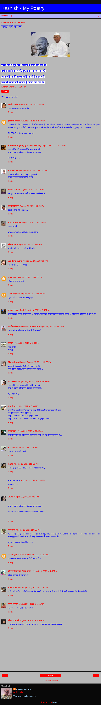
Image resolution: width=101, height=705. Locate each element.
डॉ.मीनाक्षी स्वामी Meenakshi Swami (23, 326)
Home (50, 675)
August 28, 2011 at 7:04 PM (27, 343)
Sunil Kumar (14, 189)
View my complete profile (24, 696)
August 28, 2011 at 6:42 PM (51, 326)
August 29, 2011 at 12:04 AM (37, 381)
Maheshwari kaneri (17, 362)
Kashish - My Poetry (22, 8)
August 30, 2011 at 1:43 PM (32, 620)
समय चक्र (12, 431)
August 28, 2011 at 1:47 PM (32, 121)
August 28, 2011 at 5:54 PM (33, 294)
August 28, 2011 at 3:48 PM (29, 244)
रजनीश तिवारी (13, 206)
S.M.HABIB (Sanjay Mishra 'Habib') (24, 145)
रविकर (11, 343)
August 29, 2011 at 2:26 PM (26, 464)
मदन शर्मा (11, 530)
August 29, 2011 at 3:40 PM (32, 480)
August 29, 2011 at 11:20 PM (35, 587)
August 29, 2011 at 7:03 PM (37, 555)
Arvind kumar (14, 222)
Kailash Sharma (23, 689)
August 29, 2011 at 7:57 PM (45, 571)
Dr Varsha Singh (16, 381)
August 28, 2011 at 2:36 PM (33, 189)
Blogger (55, 702)
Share (5, 91)
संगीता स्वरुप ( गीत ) (16, 310)
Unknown (12, 277)
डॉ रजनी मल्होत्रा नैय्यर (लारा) (20, 571)
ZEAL (10, 497)
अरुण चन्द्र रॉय (14, 294)
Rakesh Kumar (15, 170)
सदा (9, 447)
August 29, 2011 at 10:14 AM (30, 431)
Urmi (10, 406)
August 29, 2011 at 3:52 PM (26, 497)
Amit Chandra (14, 587)
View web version (50, 681)
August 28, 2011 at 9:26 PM (39, 362)
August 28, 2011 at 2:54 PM (32, 206)
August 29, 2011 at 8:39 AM (26, 406)
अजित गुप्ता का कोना (16, 555)
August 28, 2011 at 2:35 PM (35, 170)
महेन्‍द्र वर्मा (12, 244)
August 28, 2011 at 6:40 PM (37, 310)
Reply (10, 112)
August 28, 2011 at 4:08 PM (30, 277)
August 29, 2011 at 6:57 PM (28, 530)
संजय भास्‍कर (13, 604)
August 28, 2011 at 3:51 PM (35, 261)
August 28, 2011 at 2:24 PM (54, 145)
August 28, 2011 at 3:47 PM (34, 222)
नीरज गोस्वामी (13, 620)
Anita (10, 464)
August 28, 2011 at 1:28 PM (31, 104)
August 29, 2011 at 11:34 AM (25, 447)
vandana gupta (15, 261)
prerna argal (14, 121)
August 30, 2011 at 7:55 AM (32, 604)
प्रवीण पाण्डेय (13, 104)
